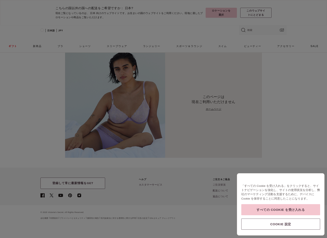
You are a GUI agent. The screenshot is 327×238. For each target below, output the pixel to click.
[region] (280, 204)
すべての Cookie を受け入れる (281, 209)
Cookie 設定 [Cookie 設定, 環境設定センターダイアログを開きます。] (280, 224)
